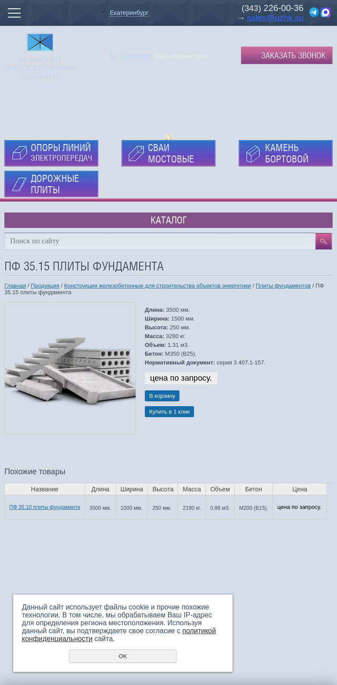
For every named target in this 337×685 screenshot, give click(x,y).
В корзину (162, 396)
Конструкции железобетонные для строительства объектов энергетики (157, 285)
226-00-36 (282, 8)
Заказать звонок (293, 55)
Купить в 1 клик (169, 411)
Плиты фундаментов (283, 285)
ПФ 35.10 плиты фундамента (44, 507)
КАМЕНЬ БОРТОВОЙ (286, 153)
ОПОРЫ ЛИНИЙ (61, 152)
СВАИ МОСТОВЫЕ (171, 153)
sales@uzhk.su (275, 17)
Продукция (45, 285)
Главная (15, 285)
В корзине (135, 55)
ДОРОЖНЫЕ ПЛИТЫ (55, 184)
